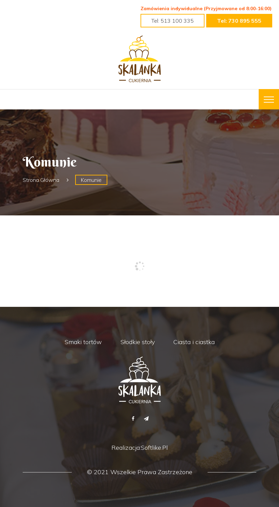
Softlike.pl (154, 447)
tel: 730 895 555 (239, 20)
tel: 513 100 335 (172, 20)
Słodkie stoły (138, 342)
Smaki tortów (83, 342)
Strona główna (41, 179)
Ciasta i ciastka (194, 342)
